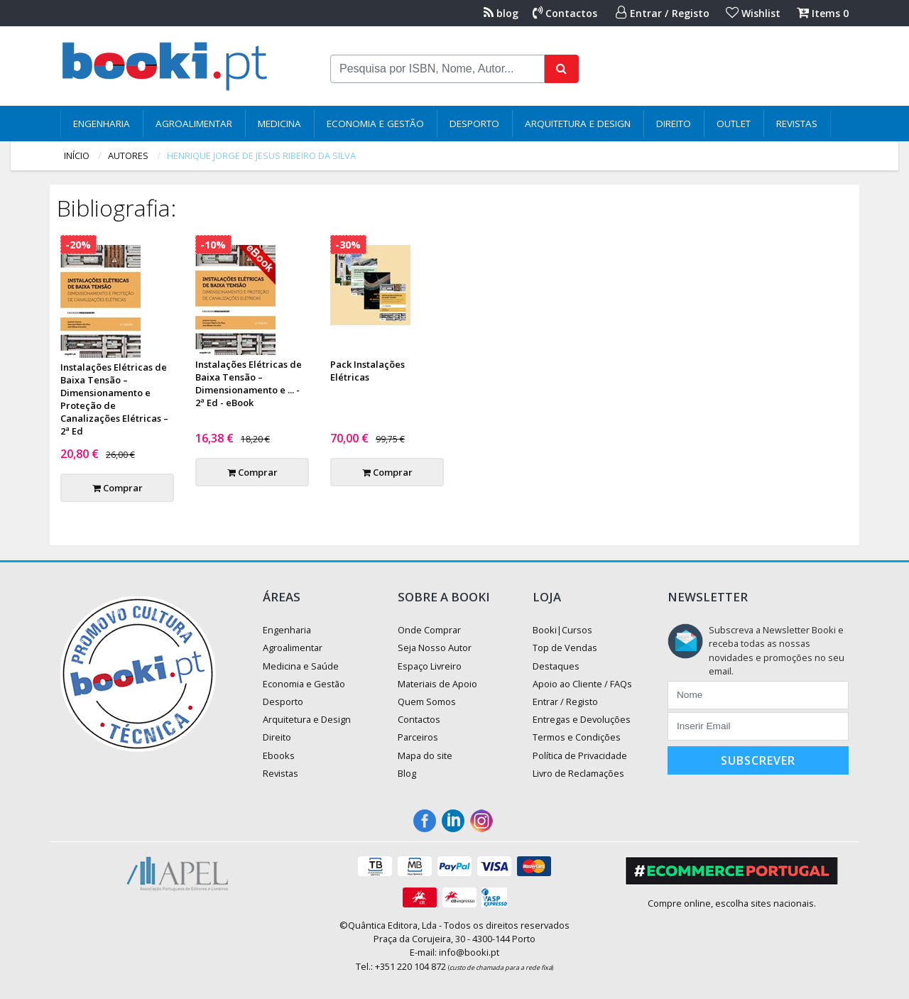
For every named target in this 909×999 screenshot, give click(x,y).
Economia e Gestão (375, 123)
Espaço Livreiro (430, 666)
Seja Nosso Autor (435, 647)
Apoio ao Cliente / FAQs (582, 683)
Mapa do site (425, 755)
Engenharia (101, 123)
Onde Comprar (429, 629)
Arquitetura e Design (578, 123)
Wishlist (753, 13)
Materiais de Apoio (437, 683)
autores (128, 155)
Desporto (474, 123)
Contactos (565, 13)
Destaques (556, 666)
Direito (673, 123)
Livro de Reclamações (578, 773)
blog (501, 13)
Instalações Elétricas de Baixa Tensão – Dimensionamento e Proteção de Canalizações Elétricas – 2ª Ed (114, 399)
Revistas (796, 123)
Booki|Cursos (562, 629)
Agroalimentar (194, 123)
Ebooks (279, 755)
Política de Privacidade (580, 755)
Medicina (279, 123)
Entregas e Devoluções (582, 719)
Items (823, 13)
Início (76, 155)
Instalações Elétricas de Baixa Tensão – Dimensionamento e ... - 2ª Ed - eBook (248, 383)
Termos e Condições (577, 737)
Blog (407, 773)
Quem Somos (427, 701)
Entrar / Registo (662, 13)
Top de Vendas (565, 647)
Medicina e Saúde (301, 666)
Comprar (117, 487)
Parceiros (418, 737)
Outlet (734, 123)
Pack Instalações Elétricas (367, 370)
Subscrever (758, 760)
